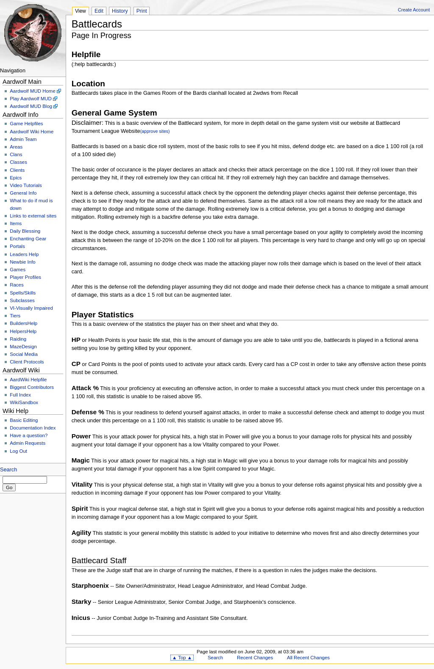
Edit (99, 11)
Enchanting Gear (28, 238)
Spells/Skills (23, 292)
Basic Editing (24, 420)
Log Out (18, 451)
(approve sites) (155, 131)
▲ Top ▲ (182, 657)
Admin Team (23, 139)
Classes (18, 162)
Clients (17, 170)
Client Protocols (27, 361)
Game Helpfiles (26, 123)
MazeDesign (23, 346)
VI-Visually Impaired (31, 308)
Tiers (15, 315)
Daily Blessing (25, 231)
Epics (16, 177)
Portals (17, 246)
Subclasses (22, 300)
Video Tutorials (26, 185)
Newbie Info (22, 261)
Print (141, 11)
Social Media (24, 354)
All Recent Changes (308, 657)
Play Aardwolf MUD (31, 98)
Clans (16, 154)
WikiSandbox (24, 402)
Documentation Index (33, 427)
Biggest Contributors (32, 387)
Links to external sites (33, 215)
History (120, 11)
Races (16, 284)
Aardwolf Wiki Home (31, 131)
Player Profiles (25, 277)
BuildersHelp (23, 323)
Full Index (20, 394)
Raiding (18, 338)
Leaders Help (24, 254)
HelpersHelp (23, 331)
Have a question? (28, 435)
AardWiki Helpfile (28, 379)
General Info (23, 192)
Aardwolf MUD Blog (31, 106)
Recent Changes (255, 657)
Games (17, 269)
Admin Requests (27, 443)
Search (8, 470)
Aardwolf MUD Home (33, 91)
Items (16, 223)
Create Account (414, 9)
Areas (16, 146)
